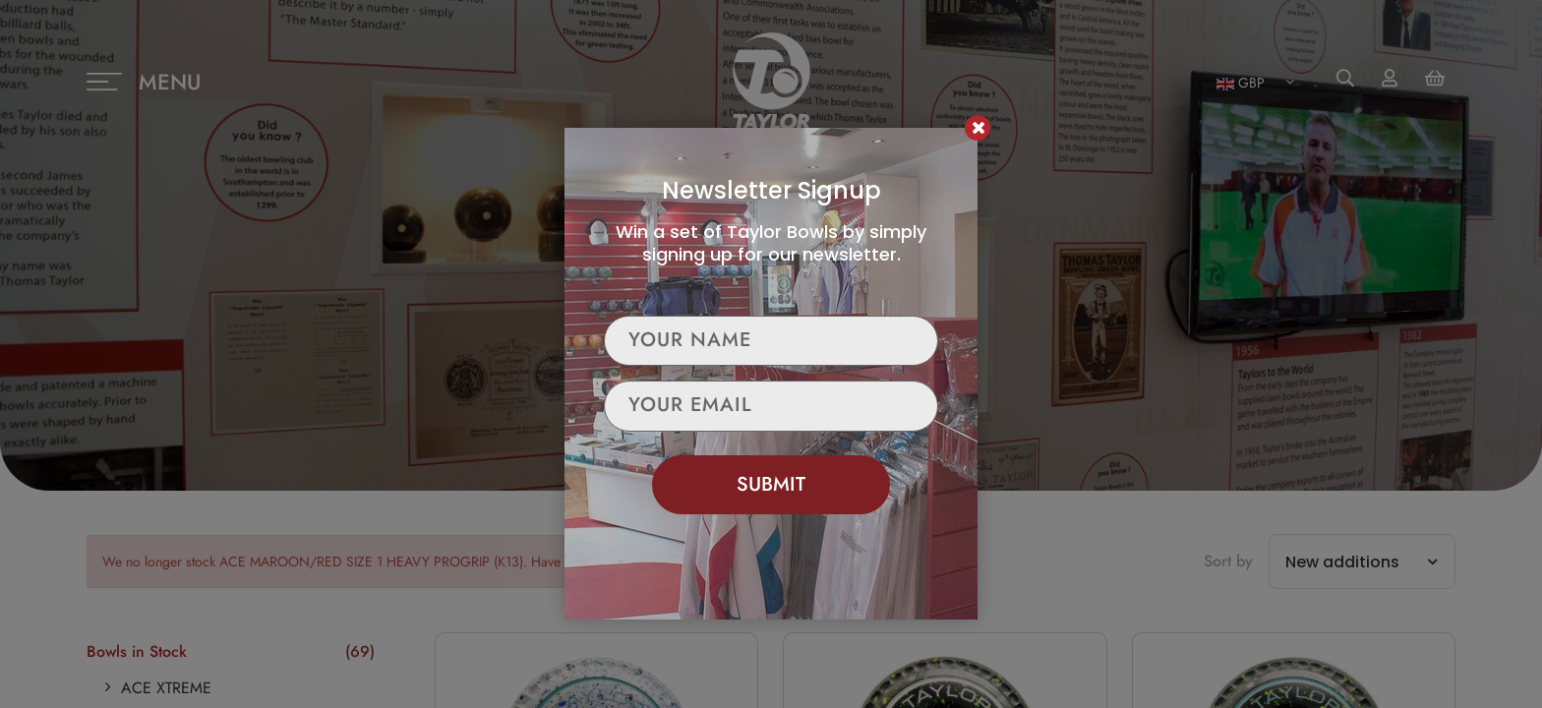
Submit (771, 484)
